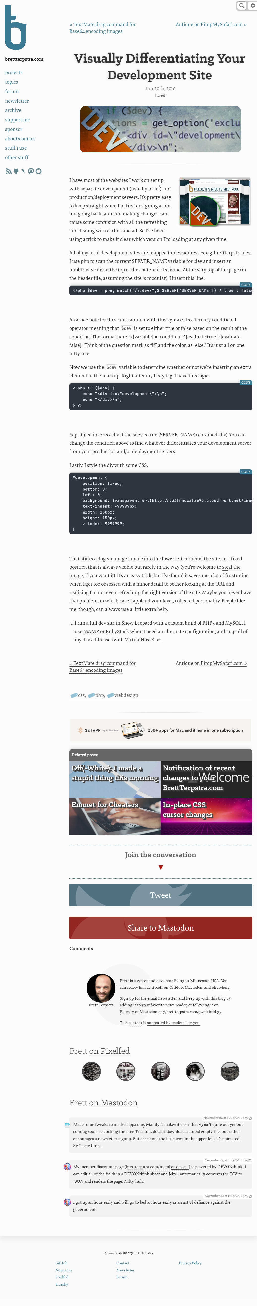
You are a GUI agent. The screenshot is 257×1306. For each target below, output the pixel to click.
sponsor (13, 129)
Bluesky (127, 1012)
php (99, 695)
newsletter (17, 101)
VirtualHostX (139, 640)
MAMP (91, 631)
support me (17, 120)
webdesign (126, 695)
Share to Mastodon (161, 928)
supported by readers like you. (173, 1023)
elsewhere (220, 988)
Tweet (160, 95)
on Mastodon (113, 1110)
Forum (122, 1284)
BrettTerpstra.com (24, 59)
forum (12, 91)
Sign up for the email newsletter (148, 999)
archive (13, 110)
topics (11, 82)
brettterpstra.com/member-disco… (157, 1173)
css (81, 695)
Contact (122, 1270)
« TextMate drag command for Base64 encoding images (102, 666)
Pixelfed (61, 1284)
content (135, 1023)
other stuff (16, 157)
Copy (245, 285)
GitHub (176, 988)
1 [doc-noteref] (159, 186)
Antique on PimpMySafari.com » (211, 24)
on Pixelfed (109, 1052)
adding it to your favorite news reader (153, 1005)
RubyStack (117, 631)
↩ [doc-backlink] (158, 640)
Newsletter (125, 1277)
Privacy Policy (190, 1270)
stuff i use (16, 148)
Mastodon (193, 988)
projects (14, 73)
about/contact (20, 139)
